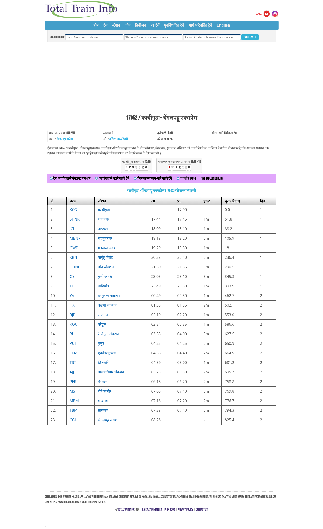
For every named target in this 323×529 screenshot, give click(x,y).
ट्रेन (105, 25)
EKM (73, 353)
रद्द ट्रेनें (155, 25)
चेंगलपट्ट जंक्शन (109, 419)
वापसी (186, 178)
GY (72, 276)
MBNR (75, 238)
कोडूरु (102, 324)
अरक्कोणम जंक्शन (111, 372)
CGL (73, 419)
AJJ (72, 372)
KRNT (74, 257)
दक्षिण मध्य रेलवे (118, 139)
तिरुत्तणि (104, 362)
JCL (72, 228)
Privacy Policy (185, 510)
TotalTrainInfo (126, 510)
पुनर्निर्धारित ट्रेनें (174, 25)
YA (72, 295)
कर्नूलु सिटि (105, 257)
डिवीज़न (140, 25)
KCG (73, 209)
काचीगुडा (104, 209)
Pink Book (169, 510)
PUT (73, 343)
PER (73, 381)
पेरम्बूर (102, 381)
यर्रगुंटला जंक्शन (109, 295)
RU (72, 333)
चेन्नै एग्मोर (104, 391)
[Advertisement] (161, 75)
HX (72, 305)
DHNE (75, 267)
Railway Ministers (152, 510)
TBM (74, 410)
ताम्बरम (103, 410)
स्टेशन (116, 25)
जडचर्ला (103, 228)
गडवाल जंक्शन (108, 247)
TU (72, 286)
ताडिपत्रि (103, 286)
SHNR (75, 219)
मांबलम (103, 400)
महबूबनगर (105, 238)
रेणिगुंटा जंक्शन (108, 333)
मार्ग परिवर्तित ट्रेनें (200, 25)
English (223, 25)
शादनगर (103, 219)
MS (72, 391)
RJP (72, 314)
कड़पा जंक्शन (107, 305)
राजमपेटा (104, 314)
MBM (74, 400)
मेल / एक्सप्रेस (65, 139)
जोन (127, 25)
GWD (74, 247)
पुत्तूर (101, 343)
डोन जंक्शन (106, 267)
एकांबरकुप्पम (107, 353)
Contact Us (202, 510)
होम (96, 25)
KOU (74, 324)
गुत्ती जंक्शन (106, 276)
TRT (73, 362)
